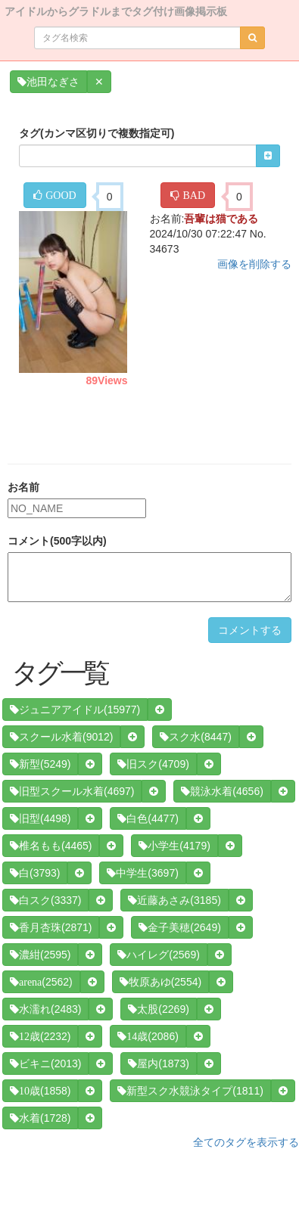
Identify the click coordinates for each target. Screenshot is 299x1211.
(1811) (190, 1091)
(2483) (45, 1009)
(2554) (160, 982)
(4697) (72, 791)
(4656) (222, 791)
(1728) (40, 1118)
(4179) (174, 846)
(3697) (142, 873)
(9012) (61, 737)
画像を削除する (254, 264)
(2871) (51, 927)
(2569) (158, 955)
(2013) (45, 1063)
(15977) (75, 709)
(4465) (51, 846)
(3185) (174, 900)
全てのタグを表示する (246, 1142)
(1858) (40, 1091)
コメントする (250, 630)
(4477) (147, 818)
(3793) (35, 873)
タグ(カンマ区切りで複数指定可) (96, 133)
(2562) (41, 982)
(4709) (152, 764)
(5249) (40, 764)
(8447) (195, 737)
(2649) (179, 927)
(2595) (40, 955)
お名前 (23, 487)
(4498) (40, 818)
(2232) (40, 1036)
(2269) (158, 1009)
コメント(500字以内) (57, 541)
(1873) (158, 1063)
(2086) (147, 1036)
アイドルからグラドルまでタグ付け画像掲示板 (116, 10)
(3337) (45, 900)
